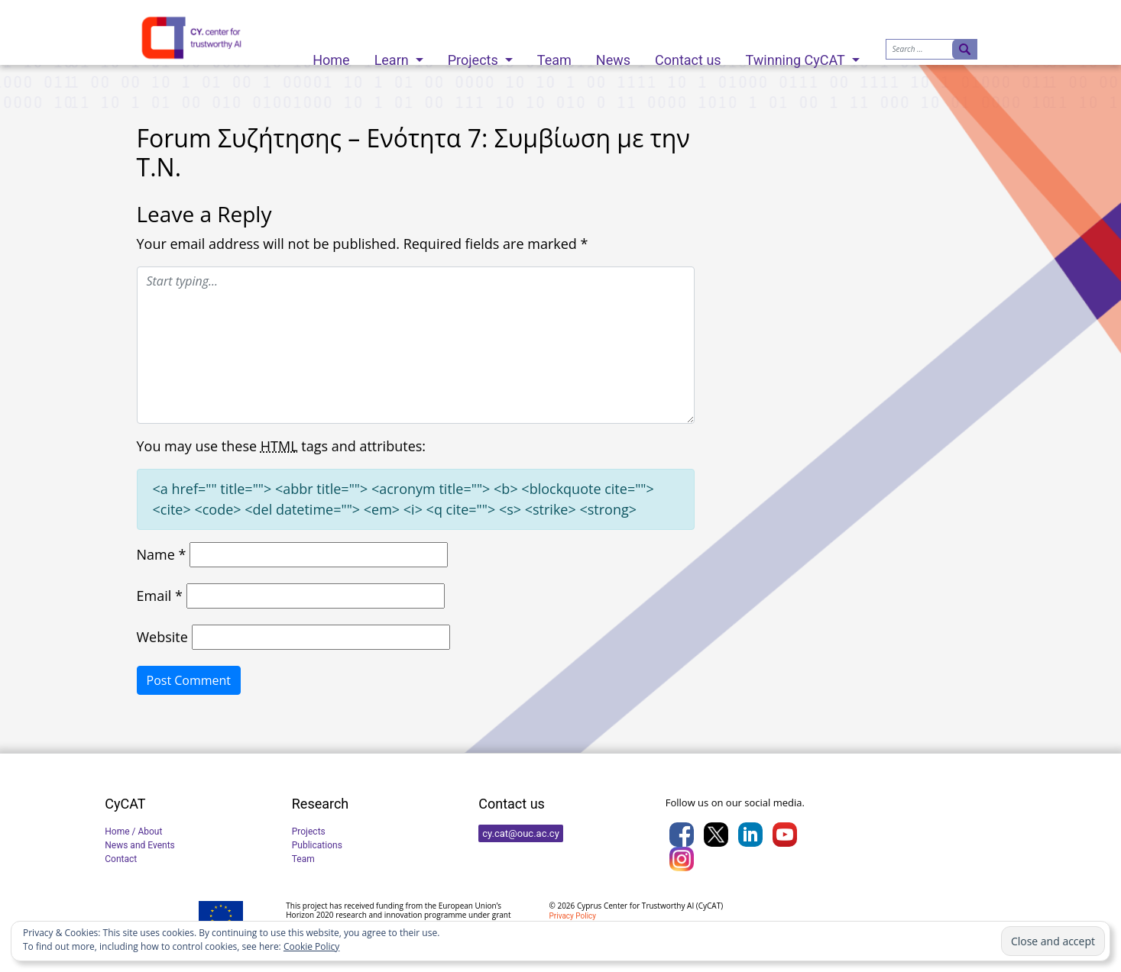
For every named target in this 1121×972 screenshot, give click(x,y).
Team (554, 56)
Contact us (688, 56)
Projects (474, 56)
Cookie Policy (311, 946)
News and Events (140, 845)
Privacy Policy (573, 916)
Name (161, 554)
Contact (121, 859)
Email (160, 595)
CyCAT (709, 905)
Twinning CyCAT (797, 56)
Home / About (133, 831)
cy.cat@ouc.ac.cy (520, 833)
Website (162, 637)
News (613, 56)
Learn (393, 56)
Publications (317, 845)
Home (331, 56)
